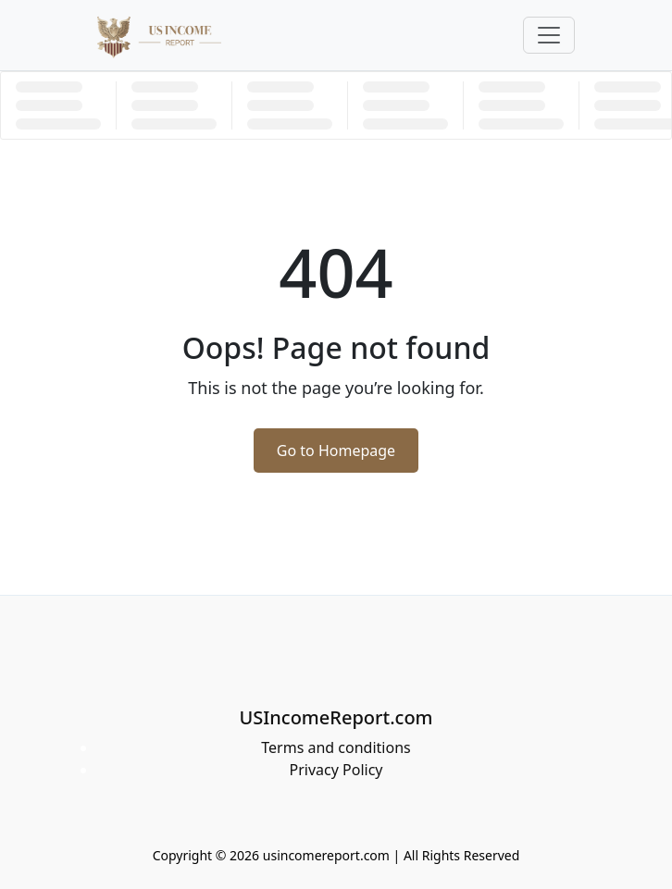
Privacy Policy (336, 769)
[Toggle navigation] (549, 35)
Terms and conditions (335, 747)
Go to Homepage (336, 450)
